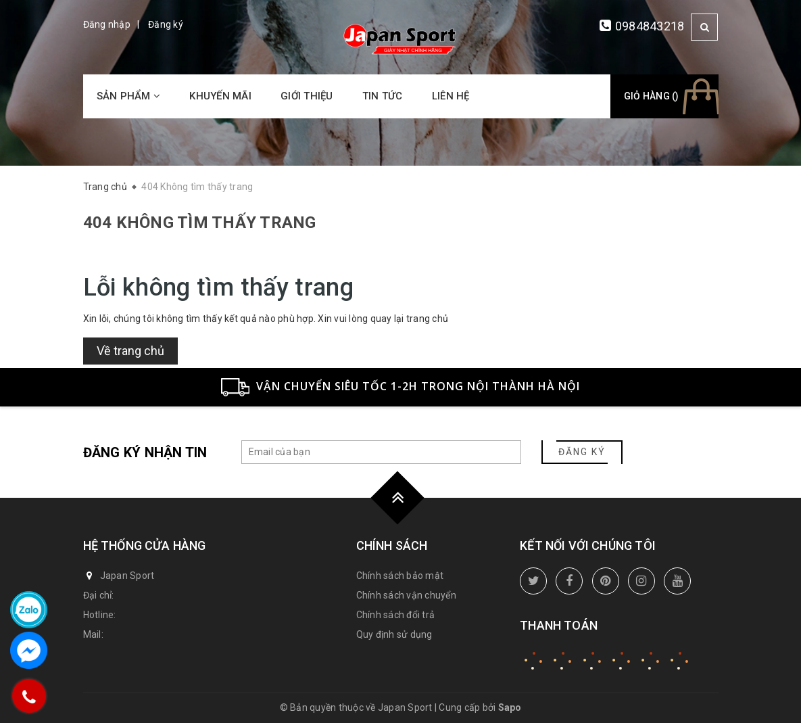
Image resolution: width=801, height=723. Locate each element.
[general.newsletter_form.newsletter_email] (381, 452)
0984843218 (650, 26)
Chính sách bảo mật (400, 575)
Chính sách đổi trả (395, 614)
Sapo (510, 707)
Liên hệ (451, 96)
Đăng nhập (106, 24)
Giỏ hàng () (651, 96)
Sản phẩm (129, 96)
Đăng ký (165, 24)
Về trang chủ (130, 351)
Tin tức (382, 96)
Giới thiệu (307, 96)
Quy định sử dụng (394, 634)
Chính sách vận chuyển (406, 595)
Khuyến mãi (220, 96)
